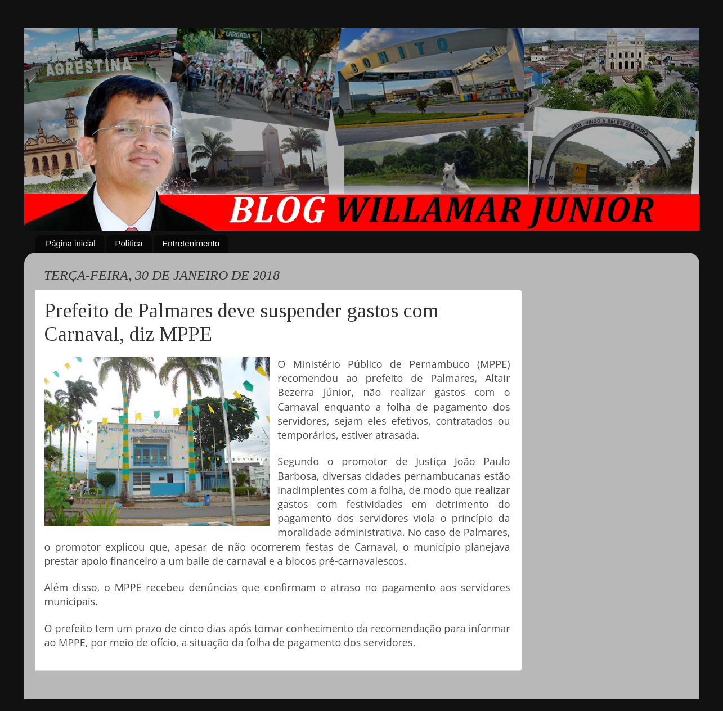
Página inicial (70, 243)
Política (128, 243)
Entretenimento (190, 243)
